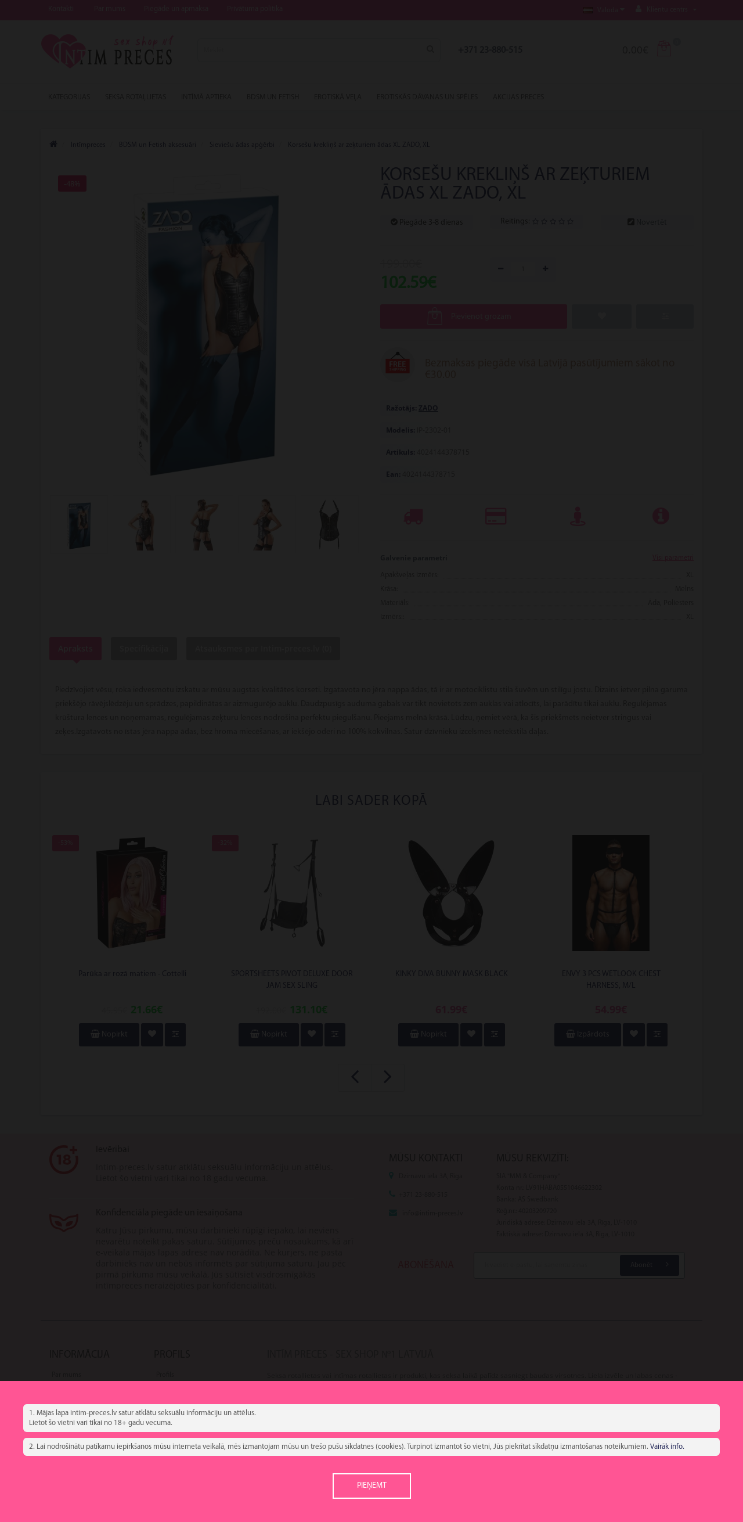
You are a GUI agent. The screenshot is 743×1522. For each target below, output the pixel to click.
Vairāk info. (667, 1447)
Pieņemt (372, 1485)
